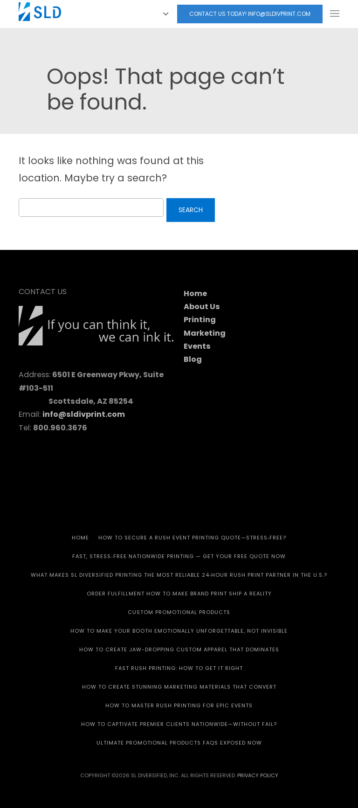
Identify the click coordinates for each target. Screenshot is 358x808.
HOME (80, 537)
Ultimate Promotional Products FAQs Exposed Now (179, 742)
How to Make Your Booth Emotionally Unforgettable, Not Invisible (179, 631)
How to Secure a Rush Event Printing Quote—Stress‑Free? (192, 537)
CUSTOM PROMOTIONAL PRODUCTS (179, 612)
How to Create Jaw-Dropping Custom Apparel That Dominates (179, 649)
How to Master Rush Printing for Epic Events (179, 705)
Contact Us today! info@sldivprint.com (249, 14)
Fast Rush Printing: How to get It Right (179, 668)
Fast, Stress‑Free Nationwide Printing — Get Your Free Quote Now (179, 556)
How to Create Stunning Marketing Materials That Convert (179, 687)
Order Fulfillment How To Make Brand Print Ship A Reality (179, 593)
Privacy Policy (257, 775)
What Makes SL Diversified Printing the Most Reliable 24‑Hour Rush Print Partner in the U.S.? (179, 575)
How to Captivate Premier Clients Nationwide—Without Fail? (179, 724)
